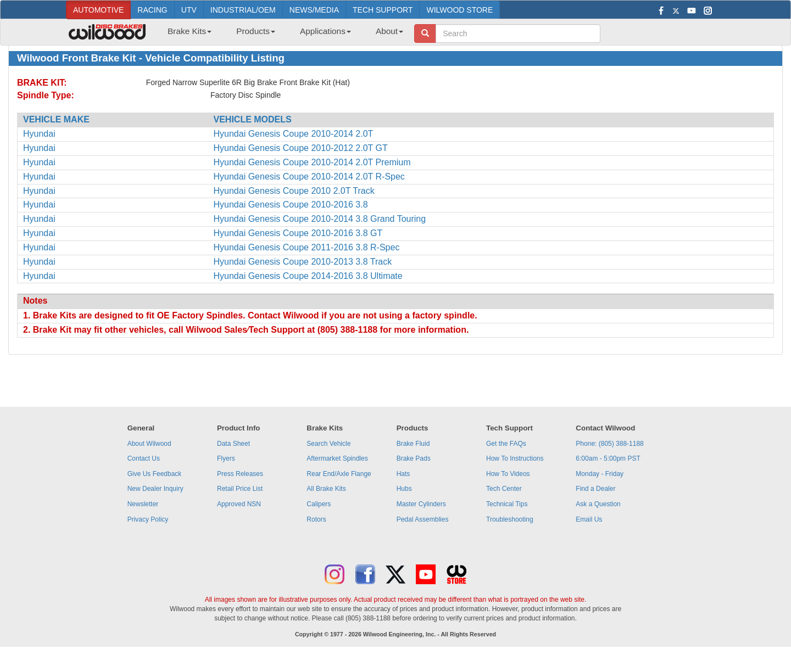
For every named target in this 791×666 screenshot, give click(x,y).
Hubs (404, 488)
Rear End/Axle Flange (339, 474)
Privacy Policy (148, 519)
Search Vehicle (328, 443)
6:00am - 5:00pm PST (608, 458)
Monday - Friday (599, 474)
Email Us (589, 519)
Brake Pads (414, 458)
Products (255, 31)
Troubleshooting (509, 519)
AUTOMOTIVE (98, 9)
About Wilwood (149, 443)
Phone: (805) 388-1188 (609, 443)
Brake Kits (189, 31)
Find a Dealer (595, 488)
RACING (152, 9)
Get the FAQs (506, 443)
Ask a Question (598, 504)
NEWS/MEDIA (314, 9)
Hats (403, 474)
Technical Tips (506, 504)
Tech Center (504, 488)
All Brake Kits (326, 488)
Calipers (319, 504)
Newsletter (143, 504)
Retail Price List (240, 488)
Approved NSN (239, 504)
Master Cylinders (421, 504)
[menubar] (281, 34)
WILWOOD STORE (459, 9)
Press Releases (240, 474)
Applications (325, 31)
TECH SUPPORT (383, 9)
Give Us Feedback (154, 474)
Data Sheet (233, 443)
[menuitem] (185, 34)
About (389, 31)
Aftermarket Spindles (337, 458)
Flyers (226, 458)
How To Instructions (515, 458)
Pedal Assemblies (423, 519)
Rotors (316, 519)
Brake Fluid (413, 443)
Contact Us (143, 458)
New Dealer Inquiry (155, 488)
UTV (189, 9)
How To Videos (508, 474)
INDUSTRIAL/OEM (243, 9)
